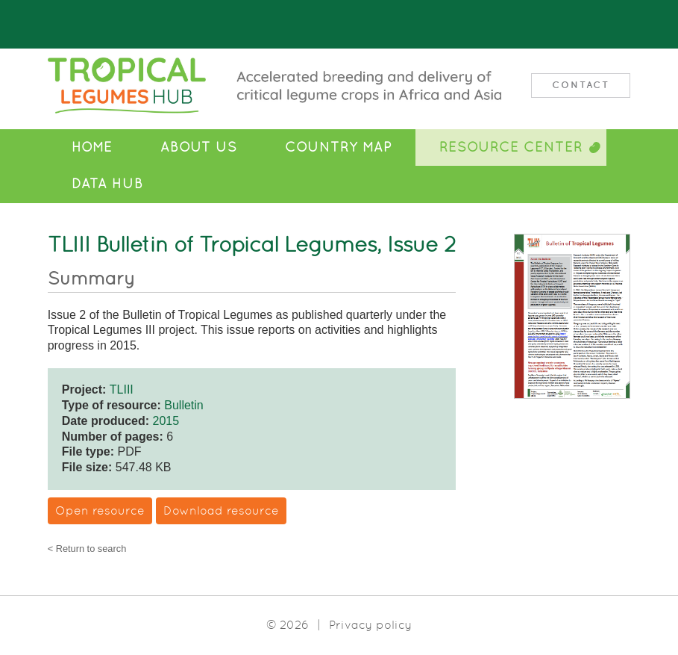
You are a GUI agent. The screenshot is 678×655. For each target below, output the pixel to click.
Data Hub (107, 183)
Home (92, 147)
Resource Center (511, 147)
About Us (198, 147)
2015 (166, 421)
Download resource (221, 510)
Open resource (100, 510)
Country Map (338, 147)
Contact (580, 84)
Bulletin (183, 405)
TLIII (122, 389)
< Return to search (87, 549)
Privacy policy (370, 625)
